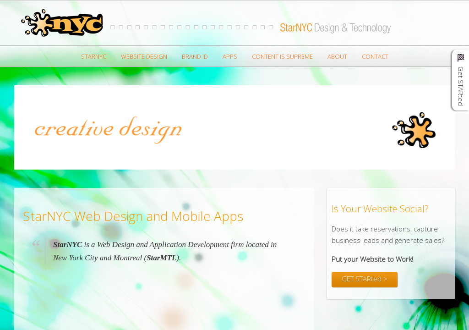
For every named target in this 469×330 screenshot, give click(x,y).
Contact (375, 56)
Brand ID (195, 56)
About (337, 56)
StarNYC (93, 56)
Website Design (144, 56)
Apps (230, 56)
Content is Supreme (282, 56)
